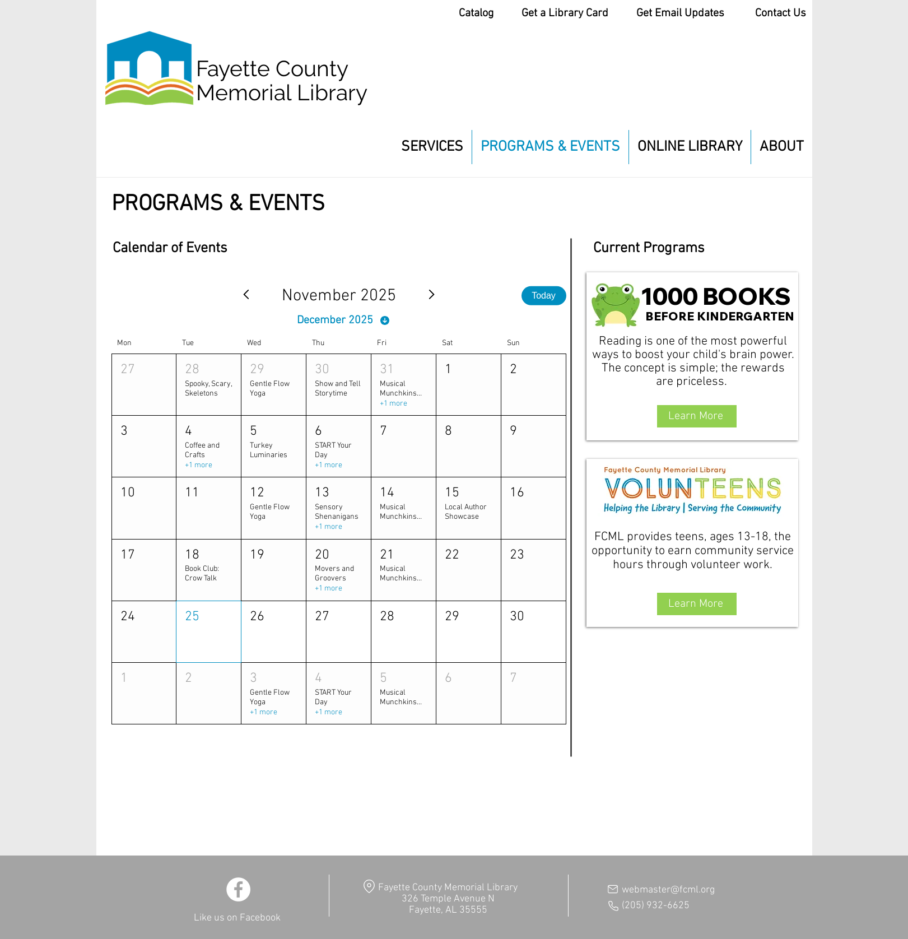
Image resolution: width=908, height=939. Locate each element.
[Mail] (613, 889)
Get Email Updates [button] (680, 13)
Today (544, 295)
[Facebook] (238, 889)
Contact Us (780, 13)
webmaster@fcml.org (668, 890)
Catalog (476, 13)
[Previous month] (245, 295)
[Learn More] (697, 416)
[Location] (369, 886)
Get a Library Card (564, 13)
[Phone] (613, 906)
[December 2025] (344, 320)
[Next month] (432, 295)
